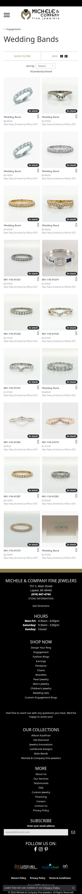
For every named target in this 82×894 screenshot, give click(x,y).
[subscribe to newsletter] (73, 832)
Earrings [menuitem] (41, 661)
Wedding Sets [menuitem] (41, 693)
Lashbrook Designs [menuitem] (41, 749)
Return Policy (18, 878)
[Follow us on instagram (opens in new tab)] (41, 849)
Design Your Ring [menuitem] (41, 647)
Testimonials (41, 783)
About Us (41, 774)
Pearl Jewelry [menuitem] (41, 679)
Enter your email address (41, 825)
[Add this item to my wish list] (37, 117)
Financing (41, 796)
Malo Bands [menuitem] (41, 753)
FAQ (41, 787)
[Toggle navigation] (7, 15)
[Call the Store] (41, 594)
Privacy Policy (41, 810)
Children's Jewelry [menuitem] (41, 688)
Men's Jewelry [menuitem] (41, 684)
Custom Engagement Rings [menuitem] (41, 697)
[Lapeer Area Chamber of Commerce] (26, 866)
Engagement (13, 29)
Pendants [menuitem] (40, 665)
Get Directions (41, 606)
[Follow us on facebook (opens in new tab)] (35, 849)
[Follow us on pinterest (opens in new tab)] (46, 849)
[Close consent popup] (73, 888)
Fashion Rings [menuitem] (41, 656)
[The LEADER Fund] (50, 866)
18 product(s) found (41, 71)
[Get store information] (40, 598)
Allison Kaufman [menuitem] (41, 735)
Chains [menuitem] (41, 670)
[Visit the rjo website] (65, 866)
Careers (41, 801)
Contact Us (41, 806)
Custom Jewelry (41, 792)
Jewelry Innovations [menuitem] (40, 744)
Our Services (40, 778)
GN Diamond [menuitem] (41, 740)
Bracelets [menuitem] (41, 674)
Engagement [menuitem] (41, 652)
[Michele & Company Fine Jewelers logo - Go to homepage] (41, 14)
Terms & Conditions (60, 878)
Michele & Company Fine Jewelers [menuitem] (41, 758)
